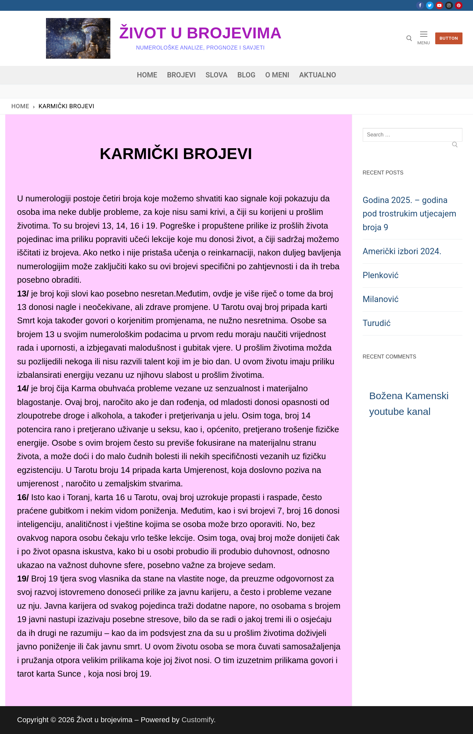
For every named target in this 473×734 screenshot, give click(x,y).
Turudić (377, 323)
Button (448, 38)
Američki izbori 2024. (402, 251)
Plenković (380, 275)
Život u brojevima (200, 33)
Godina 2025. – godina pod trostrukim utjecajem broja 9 (409, 213)
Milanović (380, 299)
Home (20, 106)
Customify (198, 720)
